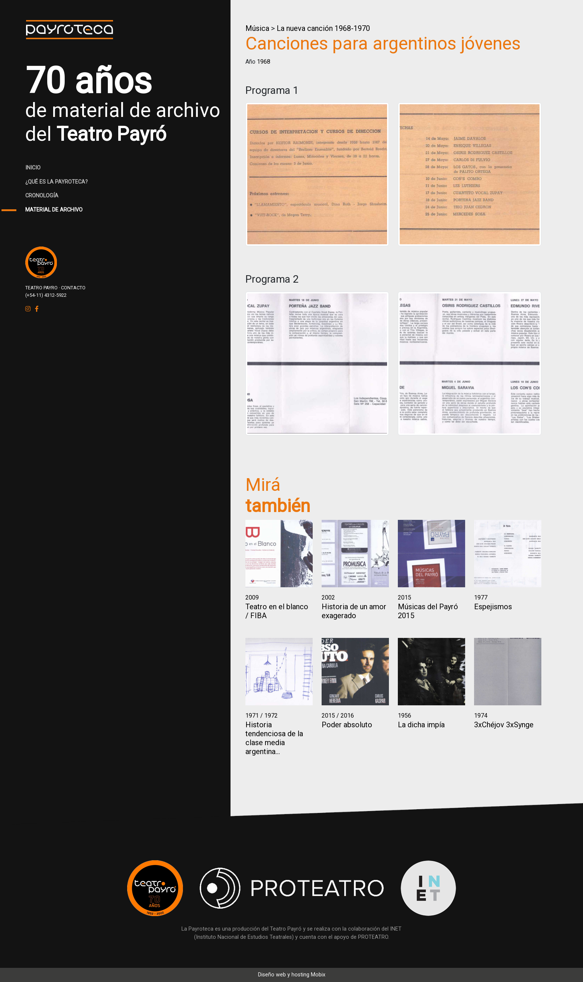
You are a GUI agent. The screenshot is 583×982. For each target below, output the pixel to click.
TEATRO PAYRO (41, 287)
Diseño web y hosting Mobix (291, 975)
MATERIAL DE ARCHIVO (54, 210)
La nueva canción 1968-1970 (323, 28)
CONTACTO (73, 287)
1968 (263, 61)
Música (257, 28)
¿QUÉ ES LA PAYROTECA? (56, 182)
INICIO (33, 168)
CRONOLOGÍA (41, 196)
